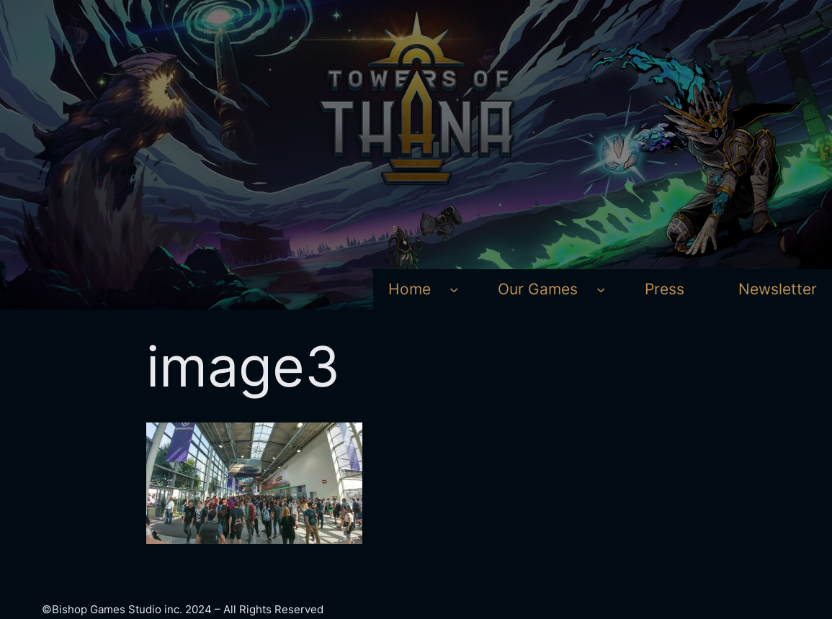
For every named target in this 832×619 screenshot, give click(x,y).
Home (409, 289)
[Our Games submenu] (600, 289)
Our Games (538, 289)
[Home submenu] (453, 289)
